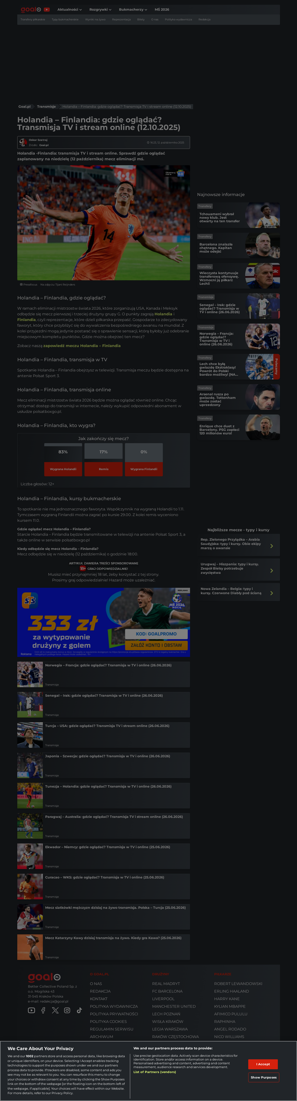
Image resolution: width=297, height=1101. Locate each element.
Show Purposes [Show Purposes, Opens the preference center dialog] (264, 1077)
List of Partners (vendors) (154, 1072)
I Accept (263, 1064)
